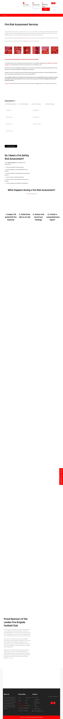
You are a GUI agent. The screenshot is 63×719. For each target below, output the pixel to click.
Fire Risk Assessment (11, 104)
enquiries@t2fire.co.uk (39, 710)
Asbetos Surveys (50, 104)
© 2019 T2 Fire (23, 717)
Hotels (54, 50)
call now (61, 471)
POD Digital (40, 717)
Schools (27, 50)
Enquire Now (45, 9)
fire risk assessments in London (27, 38)
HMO (45, 50)
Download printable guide (31, 193)
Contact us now (8, 83)
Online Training (37, 104)
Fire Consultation (23, 104)
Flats (36, 50)
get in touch (27, 41)
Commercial (8, 50)
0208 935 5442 (44, 5)
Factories (18, 50)
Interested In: (10, 101)
